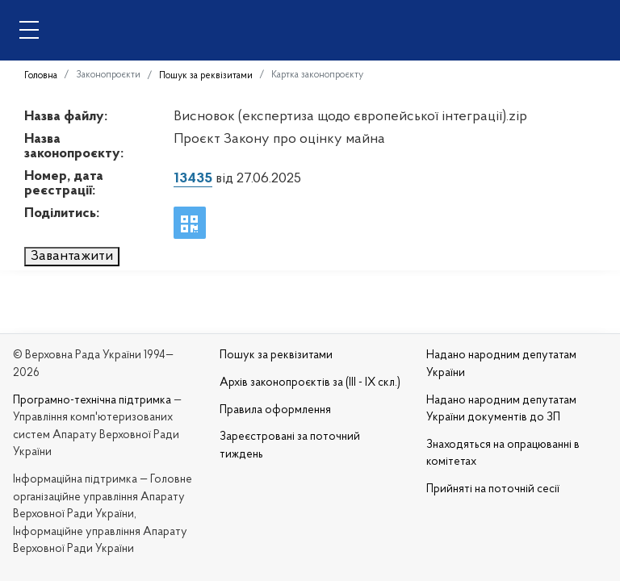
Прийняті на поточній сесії (492, 489)
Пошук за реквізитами (206, 76)
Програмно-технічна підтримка (92, 401)
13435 (193, 178)
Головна (40, 76)
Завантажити (72, 256)
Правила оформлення (275, 410)
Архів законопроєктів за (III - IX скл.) (310, 383)
